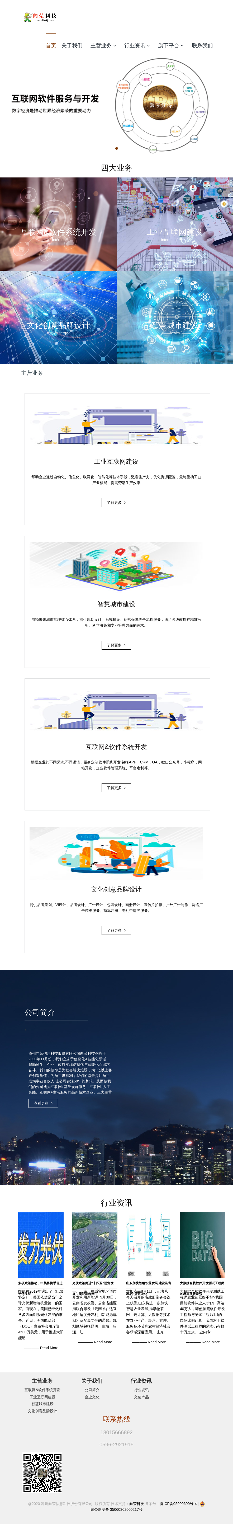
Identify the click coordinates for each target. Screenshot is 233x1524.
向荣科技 (136, 1504)
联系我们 (202, 45)
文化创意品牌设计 (42, 1411)
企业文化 (92, 1397)
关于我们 (72, 45)
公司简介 (92, 1390)
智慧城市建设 (42, 1404)
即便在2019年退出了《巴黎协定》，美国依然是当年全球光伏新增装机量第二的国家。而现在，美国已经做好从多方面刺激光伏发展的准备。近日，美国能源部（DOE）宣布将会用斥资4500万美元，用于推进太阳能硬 (40, 1314)
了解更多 (116, 503)
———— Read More (41, 1348)
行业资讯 (137, 45)
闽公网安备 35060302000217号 (116, 1509)
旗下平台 (171, 45)
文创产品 (141, 1397)
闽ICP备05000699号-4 (178, 1504)
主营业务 (103, 45)
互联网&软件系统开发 (42, 1390)
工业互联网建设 (42, 1397)
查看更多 (43, 1104)
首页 (51, 45)
